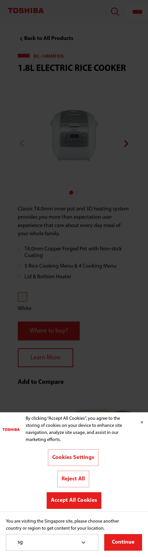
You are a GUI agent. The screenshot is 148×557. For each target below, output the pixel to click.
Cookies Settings (73, 457)
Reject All (73, 479)
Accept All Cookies (74, 500)
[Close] (142, 422)
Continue (123, 542)
